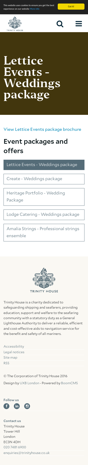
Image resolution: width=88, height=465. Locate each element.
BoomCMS (69, 383)
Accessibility (14, 346)
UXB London (29, 383)
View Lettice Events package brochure (42, 130)
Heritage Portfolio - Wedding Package (36, 197)
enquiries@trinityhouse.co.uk (27, 453)
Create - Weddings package (34, 179)
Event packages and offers (36, 146)
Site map (10, 357)
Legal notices (14, 352)
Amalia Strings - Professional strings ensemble (43, 232)
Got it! (71, 6)
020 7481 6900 (15, 447)
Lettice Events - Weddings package (42, 165)
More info (34, 8)
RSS (6, 363)
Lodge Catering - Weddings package (43, 215)
